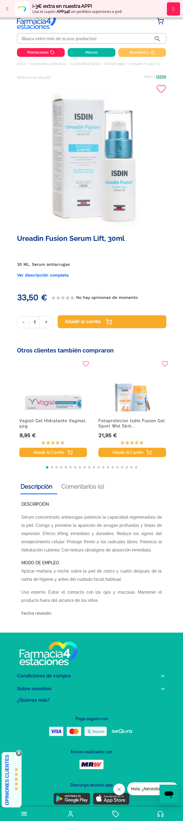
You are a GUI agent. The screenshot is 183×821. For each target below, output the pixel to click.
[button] (47, 467)
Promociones (40, 52)
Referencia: (27, 77)
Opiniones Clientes (7, 780)
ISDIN (161, 76)
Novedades (142, 52)
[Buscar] (85, 38)
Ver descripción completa (43, 275)
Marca (149, 76)
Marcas (91, 52)
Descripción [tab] (36, 486)
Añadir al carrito (88, 321)
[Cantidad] (35, 322)
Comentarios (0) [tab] (82, 486)
